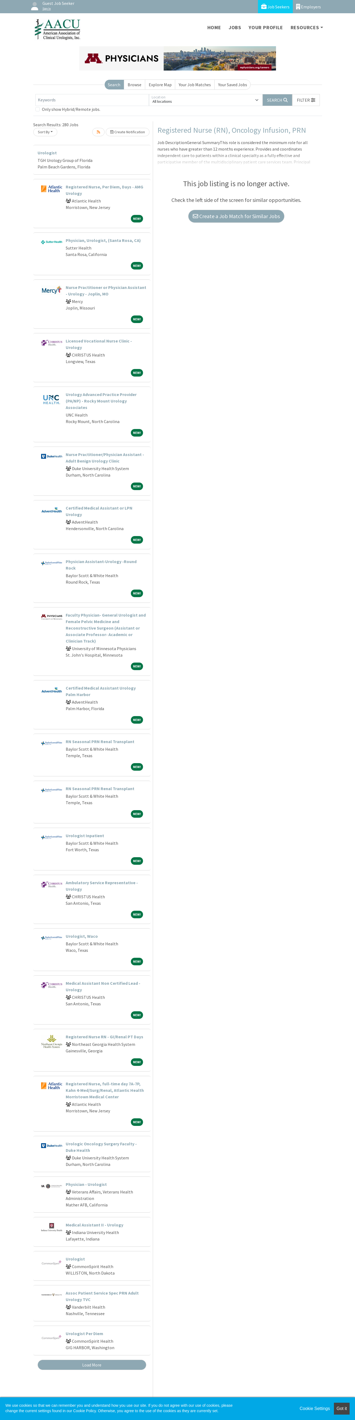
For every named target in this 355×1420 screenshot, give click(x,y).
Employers (308, 6)
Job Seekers (275, 6)
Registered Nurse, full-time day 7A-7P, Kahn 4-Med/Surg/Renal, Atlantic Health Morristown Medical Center (105, 1090)
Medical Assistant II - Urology (94, 1225)
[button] (306, 100)
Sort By (44, 131)
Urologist (47, 152)
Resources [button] (305, 27)
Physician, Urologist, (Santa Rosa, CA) (103, 240)
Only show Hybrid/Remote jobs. (71, 109)
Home (214, 27)
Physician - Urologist (86, 1184)
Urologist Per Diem (84, 1333)
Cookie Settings (315, 1408)
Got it (342, 1408)
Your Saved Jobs (232, 84)
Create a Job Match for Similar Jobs (236, 216)
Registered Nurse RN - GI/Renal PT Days (104, 1036)
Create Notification (127, 131)
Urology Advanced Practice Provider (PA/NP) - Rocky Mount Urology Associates (101, 401)
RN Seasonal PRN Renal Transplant (100, 741)
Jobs (235, 27)
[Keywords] (92, 100)
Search (114, 84)
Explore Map (160, 84)
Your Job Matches (195, 84)
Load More (91, 1365)
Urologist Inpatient (85, 835)
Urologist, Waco (82, 936)
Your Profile (266, 27)
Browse (134, 84)
